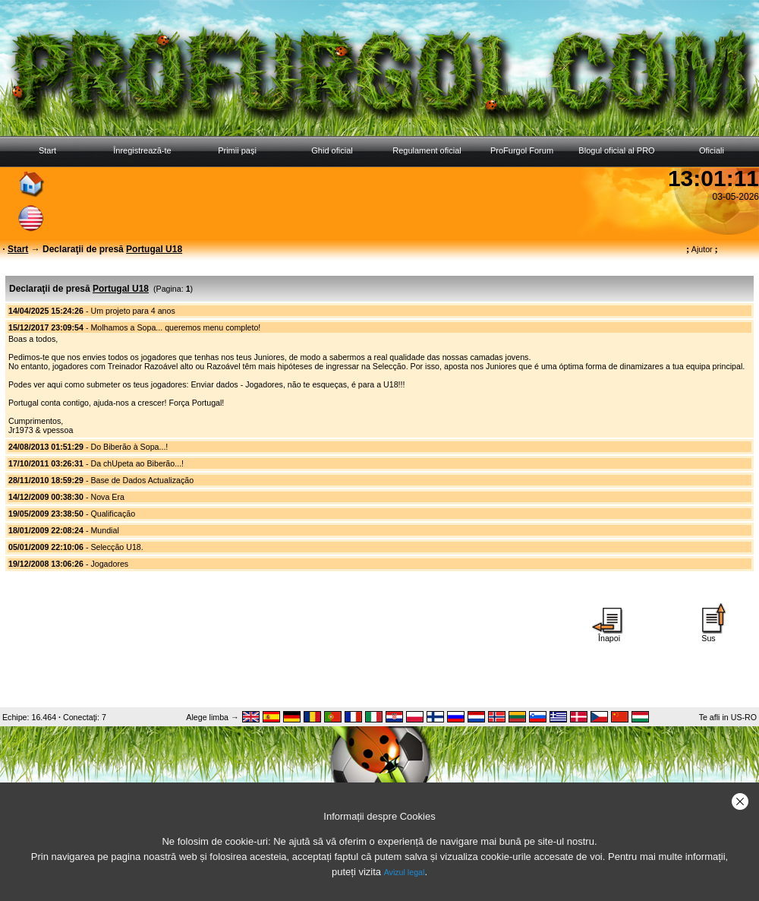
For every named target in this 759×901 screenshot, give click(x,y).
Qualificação (112, 513)
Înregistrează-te (142, 150)
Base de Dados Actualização (142, 480)
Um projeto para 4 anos (132, 310)
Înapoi (609, 634)
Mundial (104, 530)
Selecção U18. (116, 547)
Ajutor (702, 249)
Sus (708, 634)
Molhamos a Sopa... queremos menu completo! (175, 327)
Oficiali (711, 150)
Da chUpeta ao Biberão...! (137, 463)
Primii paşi (237, 150)
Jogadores (109, 563)
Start (47, 150)
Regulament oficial (426, 150)
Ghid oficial (331, 150)
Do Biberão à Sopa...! (129, 446)
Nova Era (107, 496)
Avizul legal (404, 872)
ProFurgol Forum (521, 150)
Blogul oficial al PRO (616, 150)
